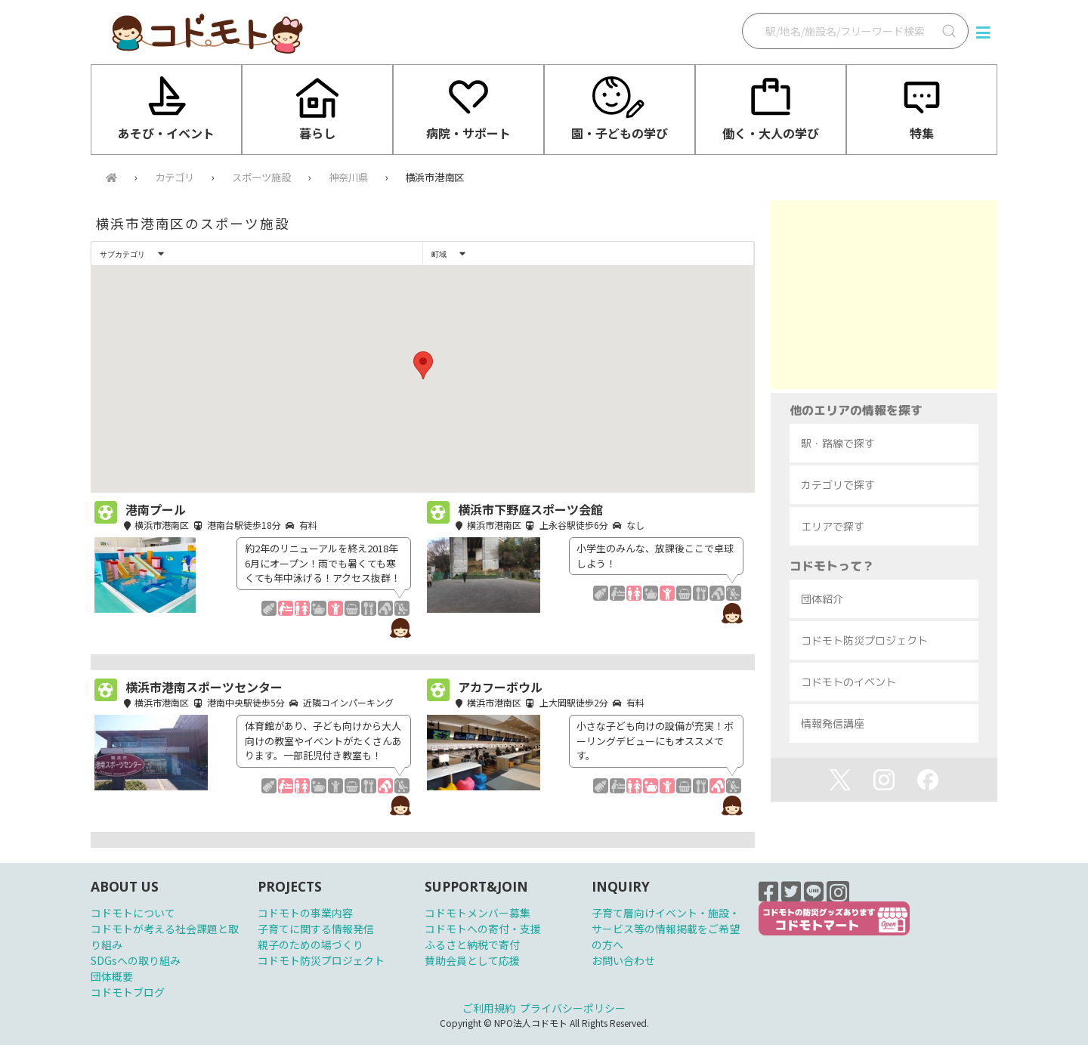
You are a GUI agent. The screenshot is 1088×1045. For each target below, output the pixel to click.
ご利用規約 (488, 1008)
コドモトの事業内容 (305, 912)
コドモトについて (133, 912)
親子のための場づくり (310, 944)
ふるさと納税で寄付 (472, 944)
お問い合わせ (623, 960)
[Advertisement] (884, 294)
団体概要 (112, 976)
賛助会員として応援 (472, 960)
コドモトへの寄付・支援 (483, 928)
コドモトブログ (128, 992)
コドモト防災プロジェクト (321, 960)
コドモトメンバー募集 (477, 912)
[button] (423, 365)
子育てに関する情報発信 (316, 928)
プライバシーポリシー (573, 1008)
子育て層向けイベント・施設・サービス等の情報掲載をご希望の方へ (666, 928)
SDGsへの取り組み (136, 960)
